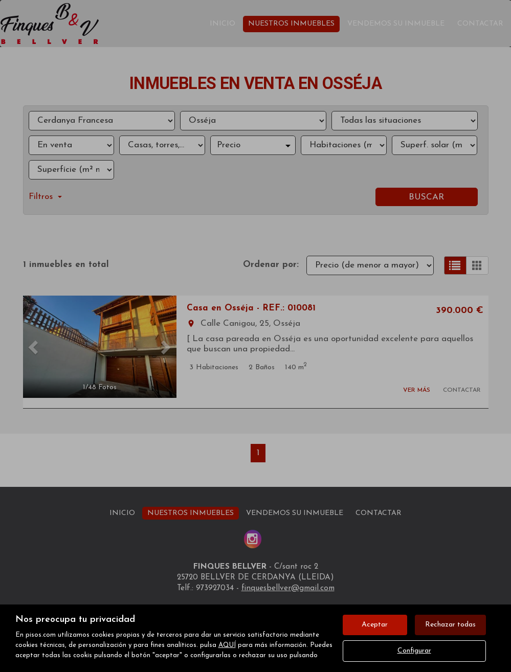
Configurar (414, 651)
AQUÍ (227, 645)
